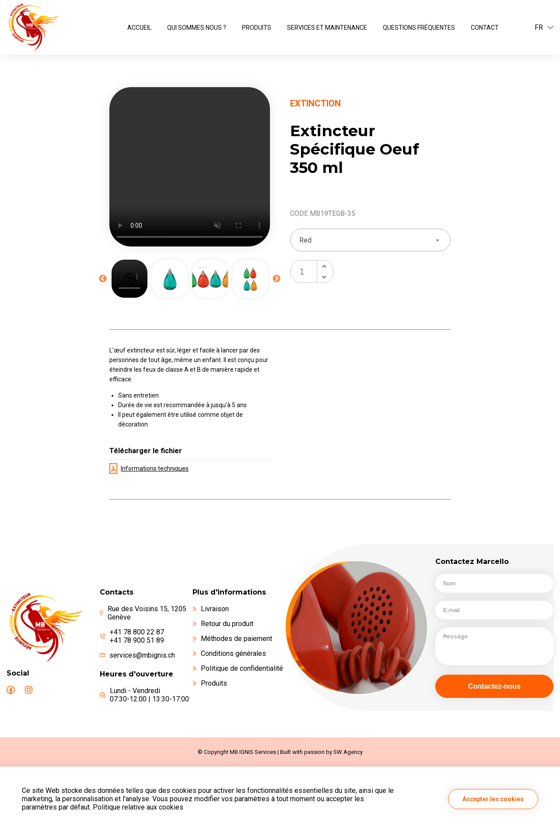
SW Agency (348, 752)
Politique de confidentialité (237, 668)
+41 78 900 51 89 (137, 640)
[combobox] (370, 240)
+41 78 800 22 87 (137, 632)
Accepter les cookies (493, 799)
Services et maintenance (327, 27)
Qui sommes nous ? (196, 27)
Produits (256, 27)
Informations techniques (149, 468)
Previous (102, 279)
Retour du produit (222, 624)
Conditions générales (229, 653)
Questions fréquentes (419, 27)
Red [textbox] (305, 240)
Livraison (210, 609)
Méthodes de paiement (232, 638)
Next (276, 279)
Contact (485, 27)
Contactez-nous (494, 686)
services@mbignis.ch (142, 655)
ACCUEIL (139, 27)
